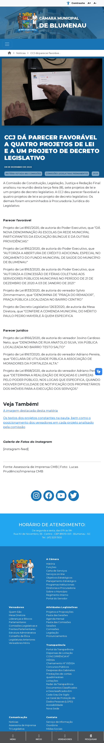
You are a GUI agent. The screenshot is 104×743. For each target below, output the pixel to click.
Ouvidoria (52, 725)
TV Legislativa (16, 728)
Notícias (21, 53)
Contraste (78, 3)
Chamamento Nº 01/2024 (60, 663)
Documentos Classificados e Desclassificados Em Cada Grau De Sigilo (61, 691)
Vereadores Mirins (19, 643)
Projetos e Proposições (59, 611)
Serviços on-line (55, 574)
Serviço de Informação (59, 721)
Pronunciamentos (56, 636)
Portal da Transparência (59, 649)
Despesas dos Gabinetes (60, 670)
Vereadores (16, 607)
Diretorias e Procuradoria (60, 587)
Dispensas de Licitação (59, 652)
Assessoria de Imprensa (22, 725)
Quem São (15, 611)
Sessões (51, 625)
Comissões (52, 629)
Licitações (52, 680)
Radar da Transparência (59, 684)
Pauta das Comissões (58, 622)
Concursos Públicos (57, 666)
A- (95, 3)
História (50, 563)
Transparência (55, 644)
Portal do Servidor (56, 598)
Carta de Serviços (56, 570)
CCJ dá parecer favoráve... (45, 53)
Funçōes (51, 567)
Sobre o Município (56, 591)
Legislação (52, 632)
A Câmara (52, 559)
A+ (89, 3)
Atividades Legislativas (62, 607)
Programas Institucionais (60, 584)
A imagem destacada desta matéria (30, 410)
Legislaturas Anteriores (22, 639)
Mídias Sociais (54, 728)
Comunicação (18, 717)
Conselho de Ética (19, 636)
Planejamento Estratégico (61, 581)
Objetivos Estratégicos (59, 577)
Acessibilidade (54, 704)
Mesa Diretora (17, 615)
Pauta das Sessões (57, 615)
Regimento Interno (57, 594)
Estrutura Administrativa (22, 632)
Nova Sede (52, 708)
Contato (51, 717)
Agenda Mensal (55, 618)
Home (10, 53)
